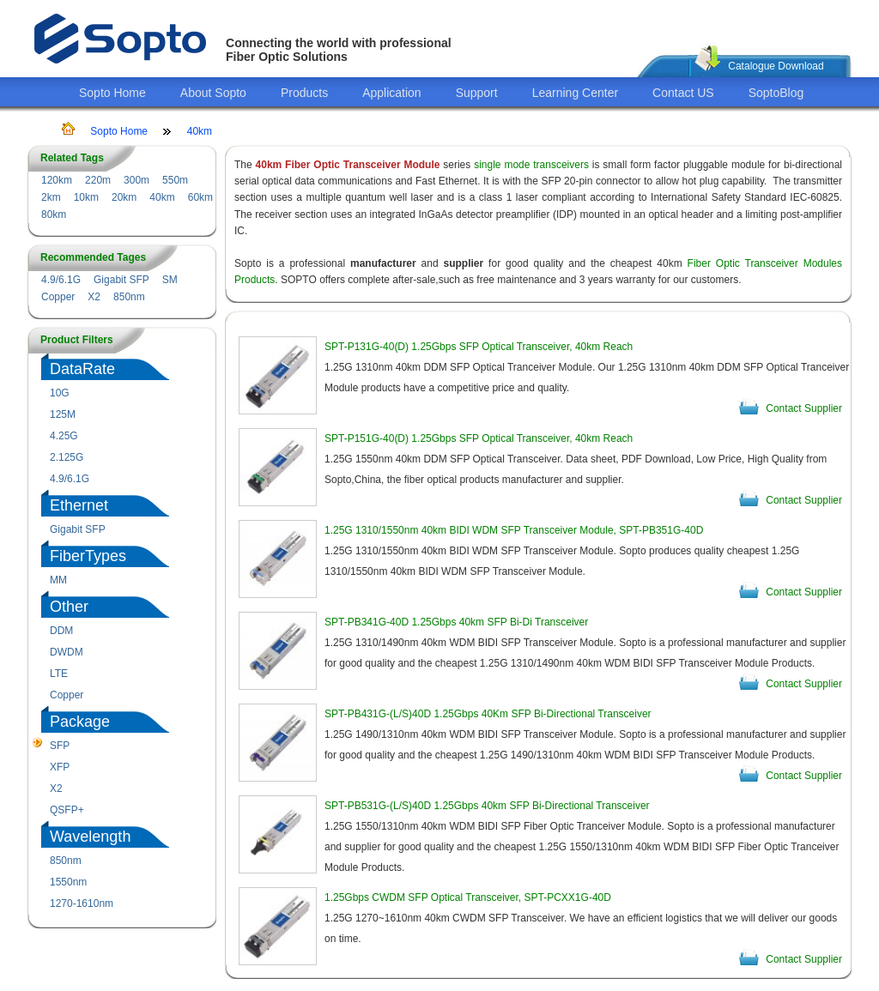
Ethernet (79, 505)
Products (304, 93)
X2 (94, 297)
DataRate (82, 369)
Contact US (683, 93)
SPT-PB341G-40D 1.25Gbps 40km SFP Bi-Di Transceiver (456, 622)
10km (86, 197)
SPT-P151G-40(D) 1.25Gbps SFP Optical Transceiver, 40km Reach (478, 438)
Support (477, 93)
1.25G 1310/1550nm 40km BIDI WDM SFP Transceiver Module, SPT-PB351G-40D (513, 530)
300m (136, 180)
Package (80, 721)
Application (391, 93)
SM (170, 280)
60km (200, 197)
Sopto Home (112, 93)
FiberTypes (88, 556)
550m (175, 180)
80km (53, 214)
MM (58, 580)
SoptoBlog (776, 93)
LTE (59, 674)
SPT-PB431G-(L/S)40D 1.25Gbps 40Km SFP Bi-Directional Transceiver (488, 714)
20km (124, 197)
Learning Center (575, 93)
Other (69, 606)
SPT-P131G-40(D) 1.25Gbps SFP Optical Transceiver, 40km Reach (478, 347)
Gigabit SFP (121, 280)
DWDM (66, 652)
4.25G (64, 436)
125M (63, 414)
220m (98, 180)
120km (56, 180)
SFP (60, 746)
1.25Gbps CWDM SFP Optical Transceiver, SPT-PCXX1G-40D (467, 897)
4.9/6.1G (61, 280)
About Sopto (213, 93)
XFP (60, 767)
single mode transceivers (531, 165)
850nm (129, 297)
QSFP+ (67, 810)
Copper (58, 297)
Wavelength (90, 836)
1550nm (68, 882)
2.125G (66, 457)
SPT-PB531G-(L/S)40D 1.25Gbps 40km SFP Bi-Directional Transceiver (487, 806)
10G (60, 393)
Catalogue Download (775, 66)
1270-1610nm (81, 903)
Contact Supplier (804, 408)
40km (199, 131)
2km (51, 197)
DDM (61, 631)
